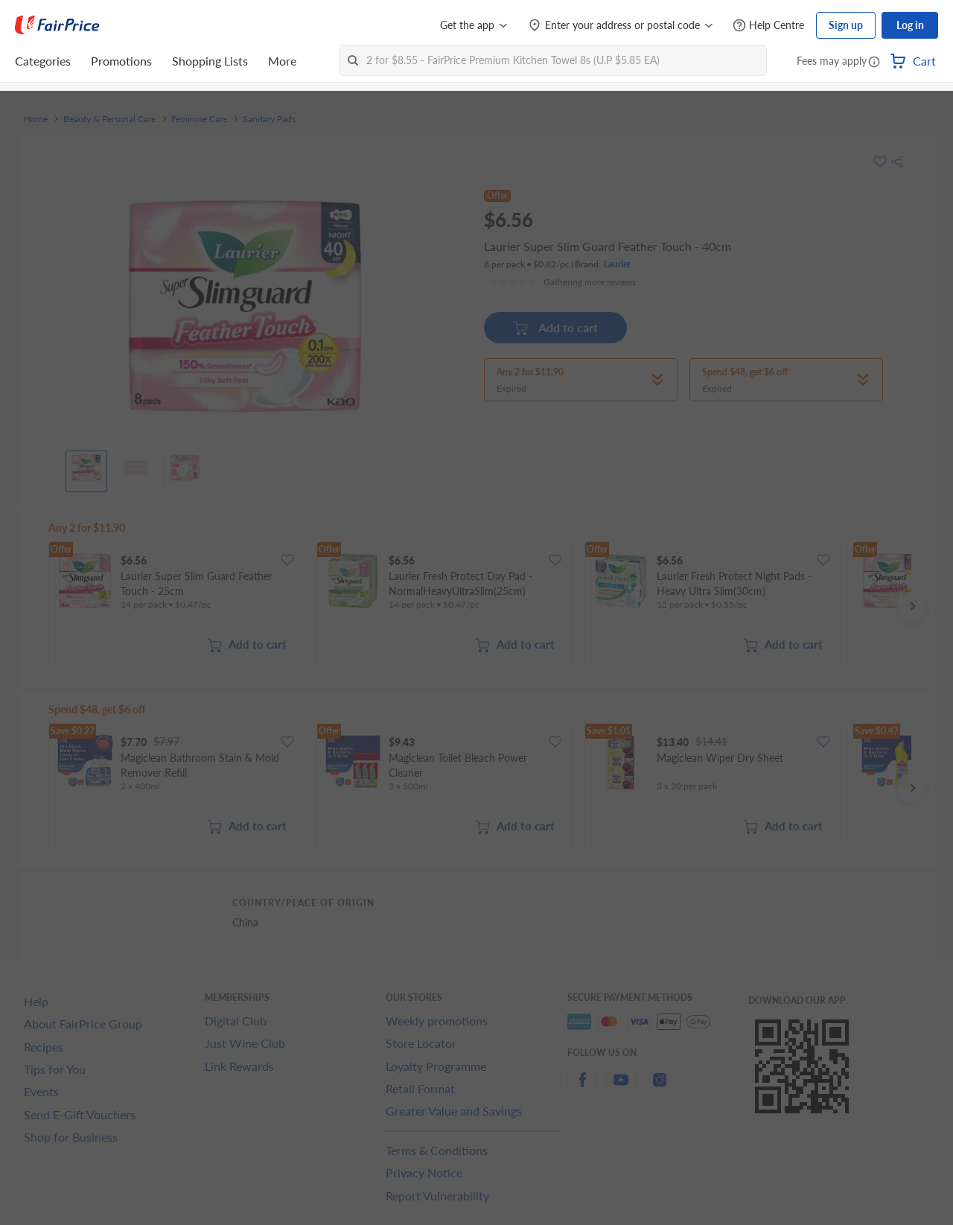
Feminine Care (199, 119)
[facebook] (582, 1088)
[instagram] (660, 1088)
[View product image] (86, 467)
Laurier (617, 264)
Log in (910, 25)
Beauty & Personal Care (109, 119)
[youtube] (621, 1088)
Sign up (846, 25)
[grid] (479, 606)
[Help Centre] (768, 26)
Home (36, 119)
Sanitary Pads (269, 119)
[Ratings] (562, 282)
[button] (874, 62)
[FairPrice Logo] (57, 25)
